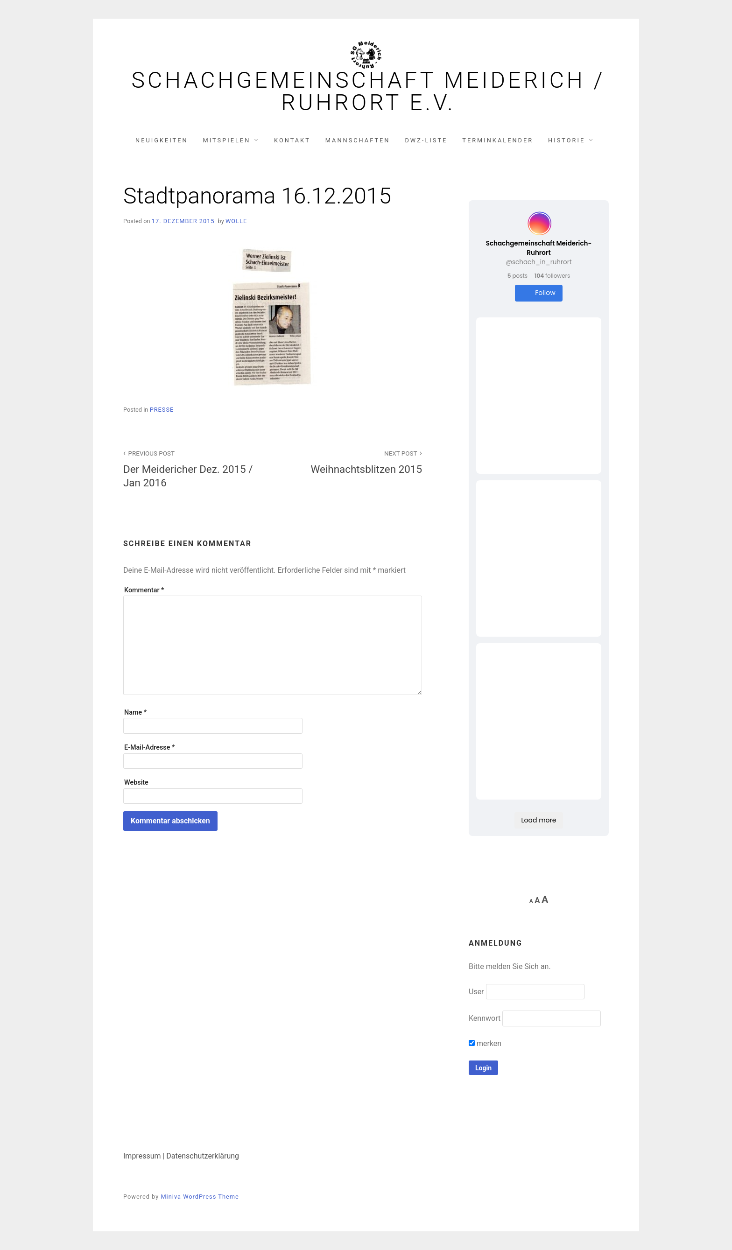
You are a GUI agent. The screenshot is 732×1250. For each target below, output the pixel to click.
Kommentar (144, 590)
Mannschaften (357, 140)
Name (135, 712)
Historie (566, 140)
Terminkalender (497, 140)
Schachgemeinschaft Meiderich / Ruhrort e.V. (368, 91)
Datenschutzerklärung (202, 1156)
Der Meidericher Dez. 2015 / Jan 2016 (192, 468)
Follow (538, 293)
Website (136, 783)
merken (485, 1043)
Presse (162, 409)
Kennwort (484, 1018)
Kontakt (292, 140)
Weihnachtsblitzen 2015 (352, 461)
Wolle (236, 221)
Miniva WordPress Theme (200, 1196)
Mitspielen (227, 140)
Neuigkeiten (161, 140)
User (476, 991)
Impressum (142, 1156)
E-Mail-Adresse (149, 747)
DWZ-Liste (426, 140)
